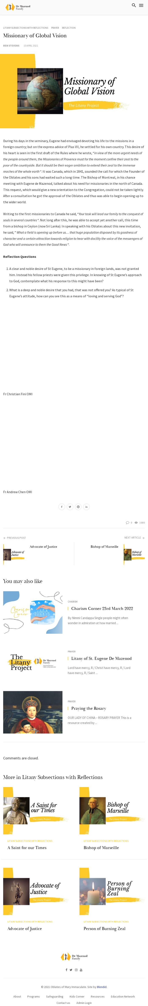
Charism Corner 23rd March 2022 (102, 608)
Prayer (55, 27)
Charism (72, 601)
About (17, 987)
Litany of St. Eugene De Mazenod (101, 658)
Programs (33, 987)
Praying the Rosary (88, 708)
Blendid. (102, 977)
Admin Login (84, 993)
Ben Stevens (11, 45)
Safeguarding (54, 987)
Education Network (123, 987)
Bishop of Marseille (104, 547)
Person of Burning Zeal (105, 919)
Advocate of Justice (43, 547)
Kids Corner (77, 987)
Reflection (69, 27)
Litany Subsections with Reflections (25, 27)
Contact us (63, 993)
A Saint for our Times (26, 843)
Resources (98, 987)
